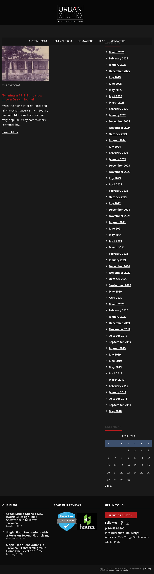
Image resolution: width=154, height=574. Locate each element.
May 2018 (115, 411)
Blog (102, 41)
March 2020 (116, 304)
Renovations (85, 41)
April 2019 (115, 373)
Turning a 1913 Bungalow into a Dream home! (22, 97)
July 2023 (115, 178)
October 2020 (118, 279)
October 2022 (118, 197)
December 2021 (119, 209)
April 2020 (115, 298)
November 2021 (119, 216)
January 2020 (117, 316)
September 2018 (120, 405)
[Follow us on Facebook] (122, 523)
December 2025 (119, 71)
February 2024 (118, 153)
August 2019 (117, 348)
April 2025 (115, 96)
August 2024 (117, 140)
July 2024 (115, 146)
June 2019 (115, 361)
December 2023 (119, 165)
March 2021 (116, 247)
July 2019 (115, 354)
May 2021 (115, 235)
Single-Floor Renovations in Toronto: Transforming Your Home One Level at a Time (26, 548)
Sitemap (147, 568)
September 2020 (120, 285)
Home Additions (62, 41)
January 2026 (117, 65)
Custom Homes (38, 41)
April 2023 (115, 184)
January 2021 (117, 260)
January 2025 (117, 115)
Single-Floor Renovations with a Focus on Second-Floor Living (27, 534)
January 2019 (117, 392)
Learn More (10, 132)
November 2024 (119, 128)
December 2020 (119, 266)
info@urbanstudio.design (122, 533)
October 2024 (118, 134)
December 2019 (119, 323)
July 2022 (115, 203)
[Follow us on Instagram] (128, 523)
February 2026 (118, 58)
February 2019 (118, 386)
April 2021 (115, 241)
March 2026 (116, 52)
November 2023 (119, 172)
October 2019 (118, 335)
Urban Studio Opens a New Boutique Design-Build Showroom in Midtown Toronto (24, 518)
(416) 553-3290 (114, 528)
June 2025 (115, 83)
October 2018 (118, 398)
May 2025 (115, 90)
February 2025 (118, 109)
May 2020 (115, 291)
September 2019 (120, 342)
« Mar (108, 486)
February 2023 (118, 191)
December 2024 (119, 121)
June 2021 (115, 228)
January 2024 (117, 159)
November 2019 (119, 329)
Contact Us (118, 41)
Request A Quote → (121, 515)
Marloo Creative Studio (118, 571)
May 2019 (115, 367)
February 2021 (118, 254)
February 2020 (118, 310)
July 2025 (115, 77)
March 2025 (116, 102)
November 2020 (119, 272)
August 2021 (117, 222)
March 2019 (116, 379)
